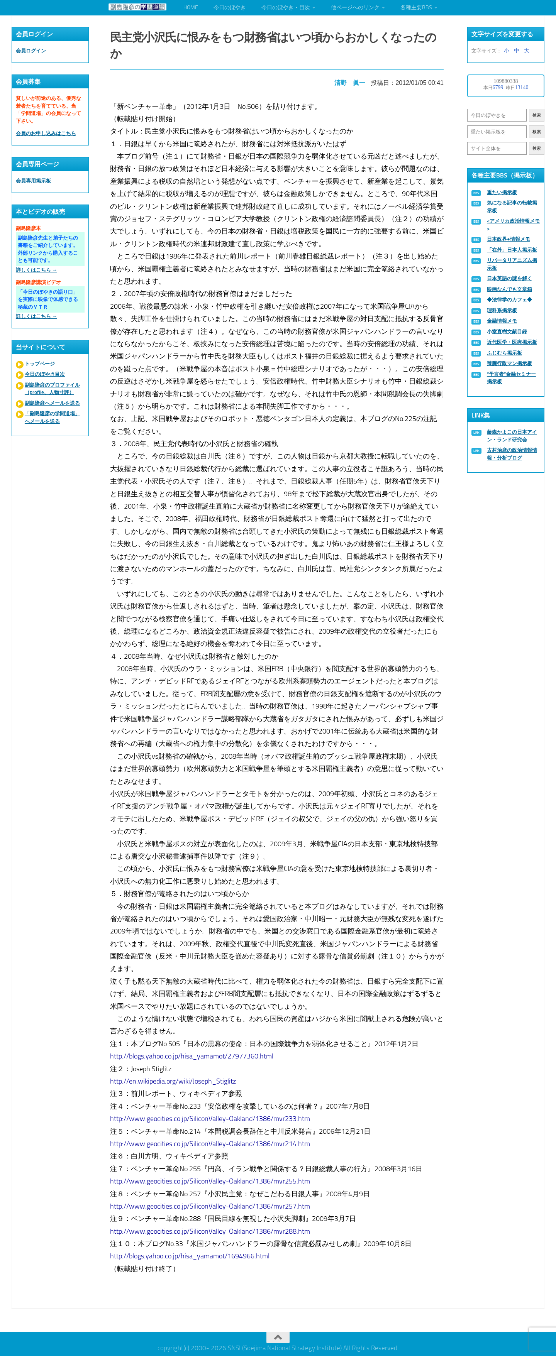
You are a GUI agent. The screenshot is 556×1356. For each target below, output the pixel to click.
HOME (190, 7)
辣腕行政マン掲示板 (509, 363)
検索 (536, 115)
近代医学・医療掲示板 (512, 342)
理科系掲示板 (502, 310)
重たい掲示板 (502, 192)
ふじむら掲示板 (504, 353)
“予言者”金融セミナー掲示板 (511, 378)
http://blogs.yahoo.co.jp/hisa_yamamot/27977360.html (193, 1054)
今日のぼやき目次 (45, 374)
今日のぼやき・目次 (285, 7)
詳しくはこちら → (36, 270)
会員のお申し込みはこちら (46, 133)
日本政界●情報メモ (508, 239)
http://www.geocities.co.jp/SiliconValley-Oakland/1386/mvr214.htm (211, 1141)
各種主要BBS (416, 7)
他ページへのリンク (355, 7)
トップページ (40, 364)
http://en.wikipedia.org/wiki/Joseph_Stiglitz (174, 1079)
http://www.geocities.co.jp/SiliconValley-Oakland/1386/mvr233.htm (211, 1116)
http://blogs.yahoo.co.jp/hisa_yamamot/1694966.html (191, 1254)
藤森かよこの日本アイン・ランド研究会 (512, 436)
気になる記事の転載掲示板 (512, 206)
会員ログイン (31, 51)
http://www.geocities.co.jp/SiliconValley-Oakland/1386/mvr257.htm (211, 1204)
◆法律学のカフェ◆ (509, 300)
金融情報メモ (502, 321)
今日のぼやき (230, 7)
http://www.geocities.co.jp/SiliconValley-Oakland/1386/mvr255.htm (211, 1179)
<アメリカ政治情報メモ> (513, 225)
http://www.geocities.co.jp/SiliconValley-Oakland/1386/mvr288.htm (211, 1229)
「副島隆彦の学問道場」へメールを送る (52, 417)
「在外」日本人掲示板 (512, 250)
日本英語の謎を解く (509, 278)
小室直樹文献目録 (507, 332)
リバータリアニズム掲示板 (512, 264)
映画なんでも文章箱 (509, 289)
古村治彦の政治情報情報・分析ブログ (512, 454)
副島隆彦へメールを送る (52, 403)
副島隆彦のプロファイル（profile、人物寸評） (52, 389)
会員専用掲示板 (33, 181)
